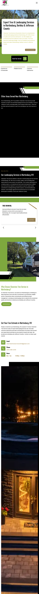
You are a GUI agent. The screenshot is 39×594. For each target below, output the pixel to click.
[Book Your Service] (25, 58)
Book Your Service (30, 49)
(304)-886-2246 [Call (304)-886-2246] (11, 349)
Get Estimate (6, 304)
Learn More (31, 219)
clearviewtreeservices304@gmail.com (18, 343)
